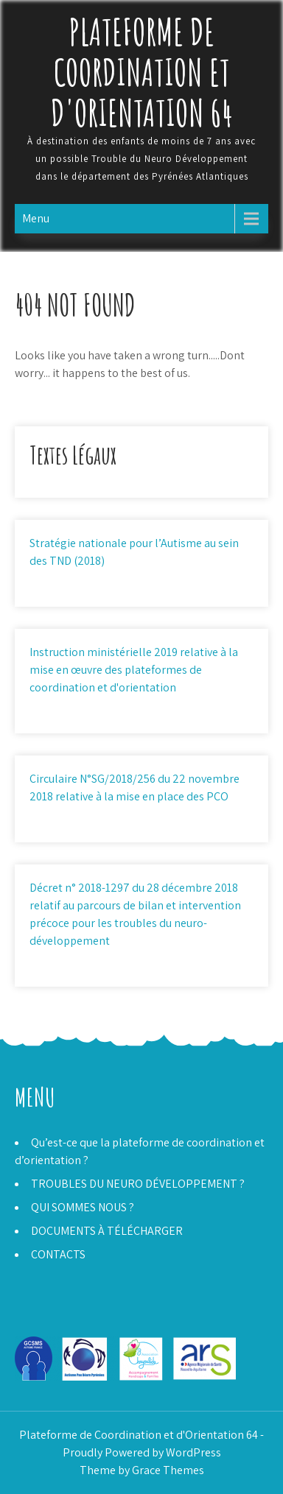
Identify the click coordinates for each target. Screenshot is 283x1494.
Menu (35, 218)
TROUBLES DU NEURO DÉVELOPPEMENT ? (138, 1183)
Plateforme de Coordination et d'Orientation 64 (142, 71)
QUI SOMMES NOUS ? (82, 1207)
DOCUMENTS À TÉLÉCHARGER (107, 1230)
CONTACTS (58, 1254)
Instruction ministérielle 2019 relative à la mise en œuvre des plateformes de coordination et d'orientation (133, 669)
